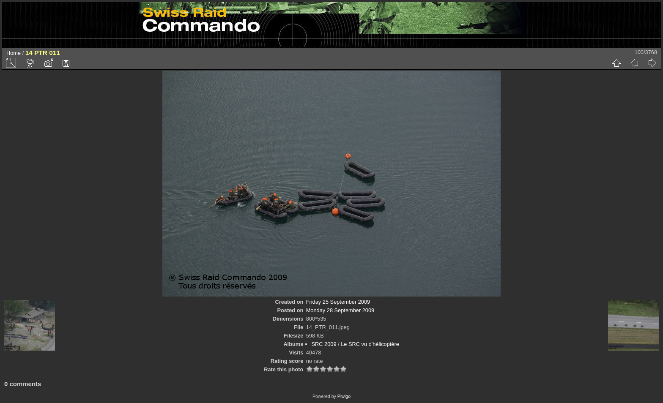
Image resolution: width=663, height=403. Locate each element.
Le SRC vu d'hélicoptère (370, 344)
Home (13, 53)
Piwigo (344, 396)
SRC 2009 (324, 344)
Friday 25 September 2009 (338, 302)
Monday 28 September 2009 (340, 310)
